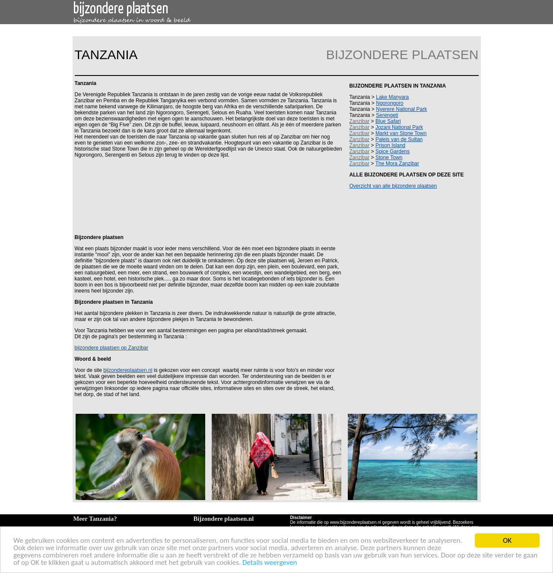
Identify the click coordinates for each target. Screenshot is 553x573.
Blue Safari (388, 121)
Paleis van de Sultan (399, 139)
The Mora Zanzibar (397, 164)
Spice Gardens (392, 151)
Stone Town (389, 157)
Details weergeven (269, 562)
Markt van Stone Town (401, 133)
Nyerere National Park (401, 109)
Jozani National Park (399, 127)
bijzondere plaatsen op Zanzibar (112, 348)
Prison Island (390, 145)
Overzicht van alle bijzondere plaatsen (393, 186)
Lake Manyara (392, 97)
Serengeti (387, 115)
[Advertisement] (207, 195)
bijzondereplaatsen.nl (127, 370)
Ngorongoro (389, 103)
